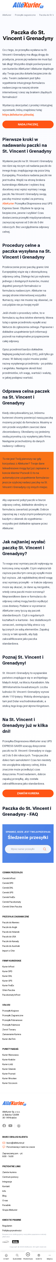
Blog (4, 1196)
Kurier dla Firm (9, 1039)
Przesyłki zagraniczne (25, 15)
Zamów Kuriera (28, 793)
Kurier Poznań (9, 1074)
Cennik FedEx (8, 897)
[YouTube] (10, 1125)
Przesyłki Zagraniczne (12, 1015)
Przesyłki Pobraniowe (12, 1020)
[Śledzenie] (44, 849)
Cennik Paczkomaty (11, 902)
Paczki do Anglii (9, 927)
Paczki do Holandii (10, 932)
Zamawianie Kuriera (11, 1034)
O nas (5, 1200)
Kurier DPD (7, 971)
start (6, 1257)
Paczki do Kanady (10, 941)
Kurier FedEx (8, 985)
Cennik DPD (7, 883)
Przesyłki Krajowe (10, 1011)
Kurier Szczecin (9, 1083)
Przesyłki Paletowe (11, 1025)
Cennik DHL (7, 888)
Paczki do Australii (11, 946)
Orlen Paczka (8, 990)
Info (4, 1191)
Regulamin (7, 1226)
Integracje (7, 1182)
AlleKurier (6, 15)
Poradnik (6, 1205)
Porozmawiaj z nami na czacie (18, 1147)
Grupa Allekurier (9, 1210)
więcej (50, 1257)
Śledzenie (17, 1257)
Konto (39, 1257)
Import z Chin (8, 951)
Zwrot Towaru (9, 1029)
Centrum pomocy (10, 1177)
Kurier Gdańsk (9, 1069)
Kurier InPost (8, 966)
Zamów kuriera (9, 1172)
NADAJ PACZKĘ (28, 124)
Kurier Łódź (7, 1064)
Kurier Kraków (8, 1059)
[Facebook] (4, 1125)
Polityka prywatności (12, 1230)
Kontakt (6, 1186)
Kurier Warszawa (10, 1055)
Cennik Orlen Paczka (12, 906)
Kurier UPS (7, 981)
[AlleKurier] (28, 5)
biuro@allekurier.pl (13, 1142)
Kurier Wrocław (9, 1078)
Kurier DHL (7, 976)
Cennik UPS (7, 892)
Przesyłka (28, 1257)
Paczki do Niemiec (10, 922)
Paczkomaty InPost (11, 995)
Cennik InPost (8, 878)
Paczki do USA (9, 936)
